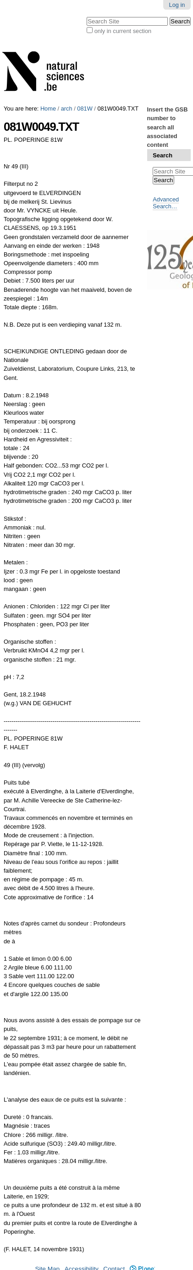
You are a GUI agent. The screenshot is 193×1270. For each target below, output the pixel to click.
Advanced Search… (166, 203)
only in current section (122, 31)
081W (84, 108)
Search (162, 155)
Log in (177, 4)
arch (66, 108)
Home (48, 108)
